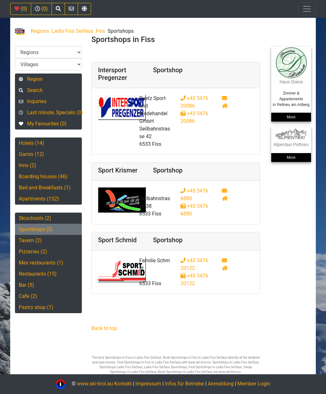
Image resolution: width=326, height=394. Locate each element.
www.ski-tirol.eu (95, 384)
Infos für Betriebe (184, 384)
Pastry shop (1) (36, 307)
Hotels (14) (31, 143)
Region (31, 79)
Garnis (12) (31, 154)
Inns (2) (27, 165)
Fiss (100, 31)
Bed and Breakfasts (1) (45, 188)
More (291, 117)
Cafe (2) (28, 296)
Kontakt (123, 384)
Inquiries (32, 101)
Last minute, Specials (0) (50, 112)
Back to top (104, 328)
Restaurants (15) (38, 274)
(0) (20, 9)
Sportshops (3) (36, 229)
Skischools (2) (35, 218)
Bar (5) (26, 285)
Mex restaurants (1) (41, 263)
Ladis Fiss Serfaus (72, 31)
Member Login (253, 384)
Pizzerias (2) (33, 252)
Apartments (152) (39, 199)
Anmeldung (221, 384)
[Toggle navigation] (307, 9)
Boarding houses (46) (43, 176)
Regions (40, 31)
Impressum (148, 384)
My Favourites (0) (42, 124)
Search (31, 90)
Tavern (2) (30, 240)
